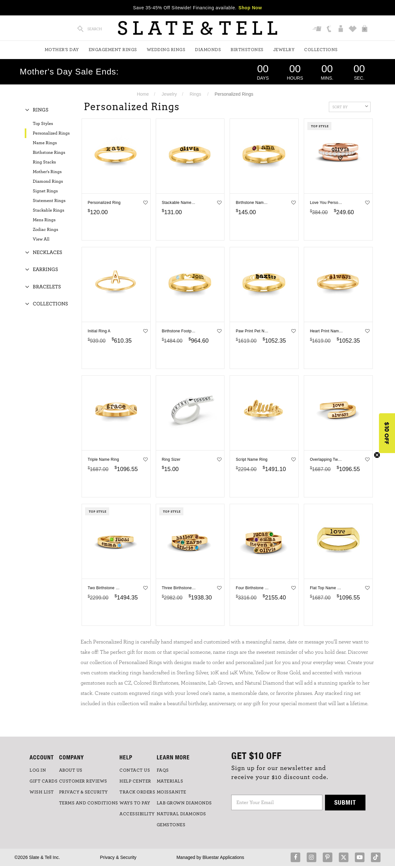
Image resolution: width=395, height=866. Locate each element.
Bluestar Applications (223, 857)
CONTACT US (134, 770)
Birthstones (247, 50)
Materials (170, 781)
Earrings (45, 269)
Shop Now (250, 7)
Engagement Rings (113, 50)
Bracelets (47, 286)
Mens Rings (44, 220)
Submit (345, 802)
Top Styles (43, 123)
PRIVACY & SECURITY (83, 792)
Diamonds (208, 50)
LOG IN (38, 770)
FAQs (163, 770)
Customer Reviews (83, 781)
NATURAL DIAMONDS (181, 814)
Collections (321, 50)
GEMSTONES (171, 825)
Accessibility (137, 814)
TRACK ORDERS (137, 792)
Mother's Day (62, 50)
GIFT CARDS (43, 781)
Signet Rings (45, 191)
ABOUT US (71, 770)
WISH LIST (42, 792)
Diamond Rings (48, 181)
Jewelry (284, 50)
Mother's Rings (47, 172)
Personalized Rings (51, 133)
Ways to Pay (134, 803)
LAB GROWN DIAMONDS (184, 803)
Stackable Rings (48, 210)
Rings (195, 94)
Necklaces (47, 252)
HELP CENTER (135, 781)
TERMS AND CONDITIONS (88, 803)
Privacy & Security (118, 857)
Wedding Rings (166, 50)
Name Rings (45, 143)
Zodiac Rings (45, 229)
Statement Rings (49, 200)
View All (41, 239)
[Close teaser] (377, 455)
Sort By (350, 106)
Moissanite (171, 792)
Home (143, 94)
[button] (387, 433)
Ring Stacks (44, 162)
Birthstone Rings (49, 152)
